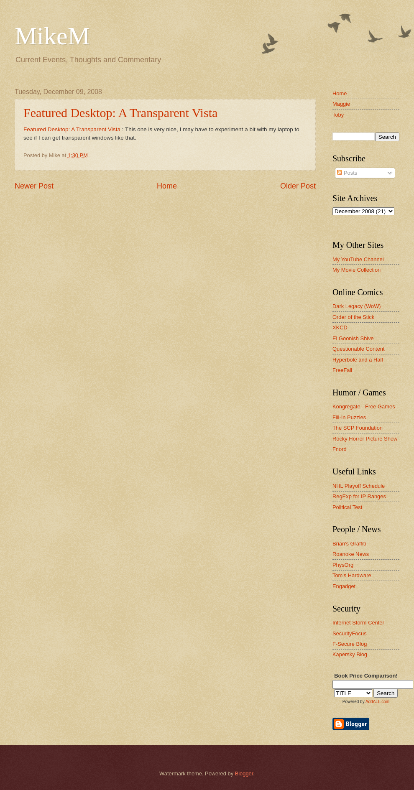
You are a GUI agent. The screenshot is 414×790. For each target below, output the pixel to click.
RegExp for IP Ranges (359, 496)
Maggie (341, 104)
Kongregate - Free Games (363, 406)
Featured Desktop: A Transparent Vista (120, 113)
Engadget (343, 586)
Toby (338, 115)
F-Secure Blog (349, 644)
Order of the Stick (353, 317)
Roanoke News (350, 554)
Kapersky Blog (349, 654)
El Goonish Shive (353, 338)
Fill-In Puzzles (349, 417)
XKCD (340, 327)
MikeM (52, 36)
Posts (347, 173)
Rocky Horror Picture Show (364, 439)
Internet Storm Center (358, 622)
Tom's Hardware (351, 575)
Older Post (298, 186)
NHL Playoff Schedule (358, 486)
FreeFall (342, 370)
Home (167, 186)
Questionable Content (358, 349)
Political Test (347, 507)
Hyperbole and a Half (357, 360)
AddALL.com (377, 701)
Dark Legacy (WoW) (356, 306)
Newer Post (34, 186)
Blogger (244, 773)
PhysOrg (342, 565)
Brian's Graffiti (349, 543)
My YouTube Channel (358, 259)
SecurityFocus (349, 633)
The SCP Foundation (357, 428)
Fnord (339, 449)
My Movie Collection (356, 270)
